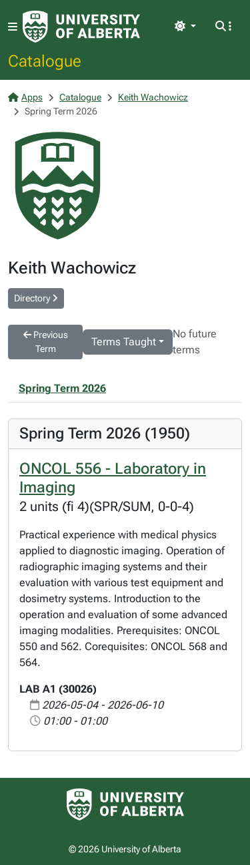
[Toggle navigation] (12, 27)
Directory (36, 298)
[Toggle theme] (185, 26)
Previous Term (45, 341)
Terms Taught (123, 341)
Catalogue (44, 60)
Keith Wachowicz (153, 97)
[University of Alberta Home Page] (81, 27)
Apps (25, 97)
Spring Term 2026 (62, 388)
